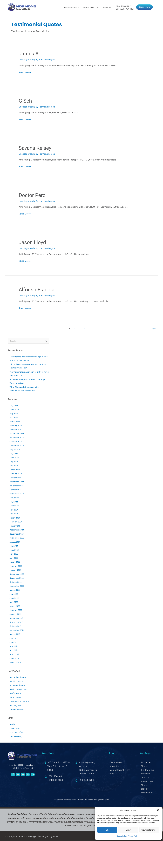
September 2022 (17, 586)
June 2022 (14, 598)
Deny (128, 830)
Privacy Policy (133, 836)
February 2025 (16, 473)
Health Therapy (16, 681)
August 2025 (15, 449)
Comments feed (17, 732)
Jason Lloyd (32, 242)
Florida (106, 799)
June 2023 (14, 550)
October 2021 (15, 626)
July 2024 (14, 502)
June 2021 (14, 642)
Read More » (25, 72)
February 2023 (16, 566)
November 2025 (17, 437)
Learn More (144, 7)
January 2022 (15, 614)
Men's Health (15, 693)
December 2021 (16, 618)
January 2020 (16, 662)
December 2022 (17, 574)
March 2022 (15, 606)
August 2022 (15, 590)
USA (14, 768)
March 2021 (14, 654)
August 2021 (15, 634)
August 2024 (15, 497)
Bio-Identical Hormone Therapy (147, 774)
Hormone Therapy (71, 7)
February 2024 (16, 522)
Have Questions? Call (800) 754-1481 (125, 7)
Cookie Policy (122, 836)
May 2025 (14, 461)
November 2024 (17, 486)
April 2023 (14, 558)
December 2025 (17, 433)
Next (155, 328)
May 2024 (14, 510)
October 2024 (16, 489)
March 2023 (15, 562)
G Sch (25, 101)
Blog (112, 773)
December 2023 (17, 530)
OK (107, 830)
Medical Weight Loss (91, 7)
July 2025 (14, 453)
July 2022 (14, 594)
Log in (12, 724)
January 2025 (16, 477)
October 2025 (16, 441)
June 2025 (14, 457)
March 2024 (15, 518)
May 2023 (14, 554)
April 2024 (14, 514)
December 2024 (17, 481)
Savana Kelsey (35, 148)
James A (29, 54)
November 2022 (17, 578)
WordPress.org (16, 736)
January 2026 (16, 429)
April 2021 (13, 650)
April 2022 (14, 602)
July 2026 (14, 405)
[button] (158, 810)
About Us (107, 7)
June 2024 (14, 505)
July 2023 (14, 546)
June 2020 (14, 658)
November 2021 (16, 622)
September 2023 (17, 538)
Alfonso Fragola (37, 290)
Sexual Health (16, 697)
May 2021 (13, 646)
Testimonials (116, 762)
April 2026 (14, 417)
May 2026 (14, 413)
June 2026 (14, 409)
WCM (55, 836)
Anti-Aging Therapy (18, 677)
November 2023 (17, 534)
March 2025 (15, 469)
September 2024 (17, 494)
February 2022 (16, 610)
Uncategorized (16, 705)
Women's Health (17, 709)
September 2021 (17, 630)
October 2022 (16, 582)
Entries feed (15, 728)
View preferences (149, 830)
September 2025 (17, 445)
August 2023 (15, 542)
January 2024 (16, 526)
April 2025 (14, 465)
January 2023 (15, 570)
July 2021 (13, 638)
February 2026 (16, 425)
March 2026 (15, 421)
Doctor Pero (32, 195)
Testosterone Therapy (19, 701)
